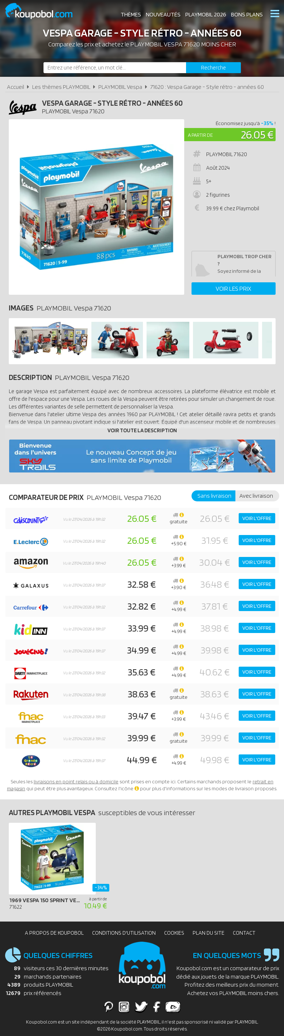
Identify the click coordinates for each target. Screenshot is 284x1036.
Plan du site (208, 933)
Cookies (174, 933)
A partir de (200, 135)
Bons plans (247, 14)
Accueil (15, 86)
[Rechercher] (213, 67)
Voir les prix (233, 288)
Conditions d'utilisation (124, 933)
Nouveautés (163, 14)
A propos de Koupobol (54, 933)
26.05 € (257, 134)
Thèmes (131, 14)
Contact (244, 933)
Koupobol (43, 11)
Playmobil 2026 (205, 14)
